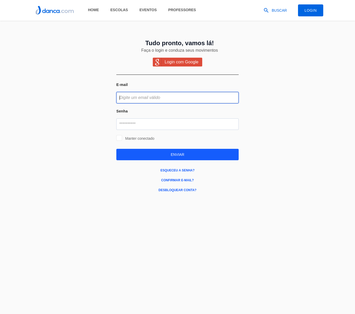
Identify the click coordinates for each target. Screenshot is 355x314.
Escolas (119, 10)
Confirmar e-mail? (177, 180)
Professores (182, 10)
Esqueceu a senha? (177, 170)
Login (311, 10)
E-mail (122, 85)
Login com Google (182, 62)
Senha (122, 111)
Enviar (177, 154)
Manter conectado (139, 138)
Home (93, 10)
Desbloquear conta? (177, 190)
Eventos (148, 10)
